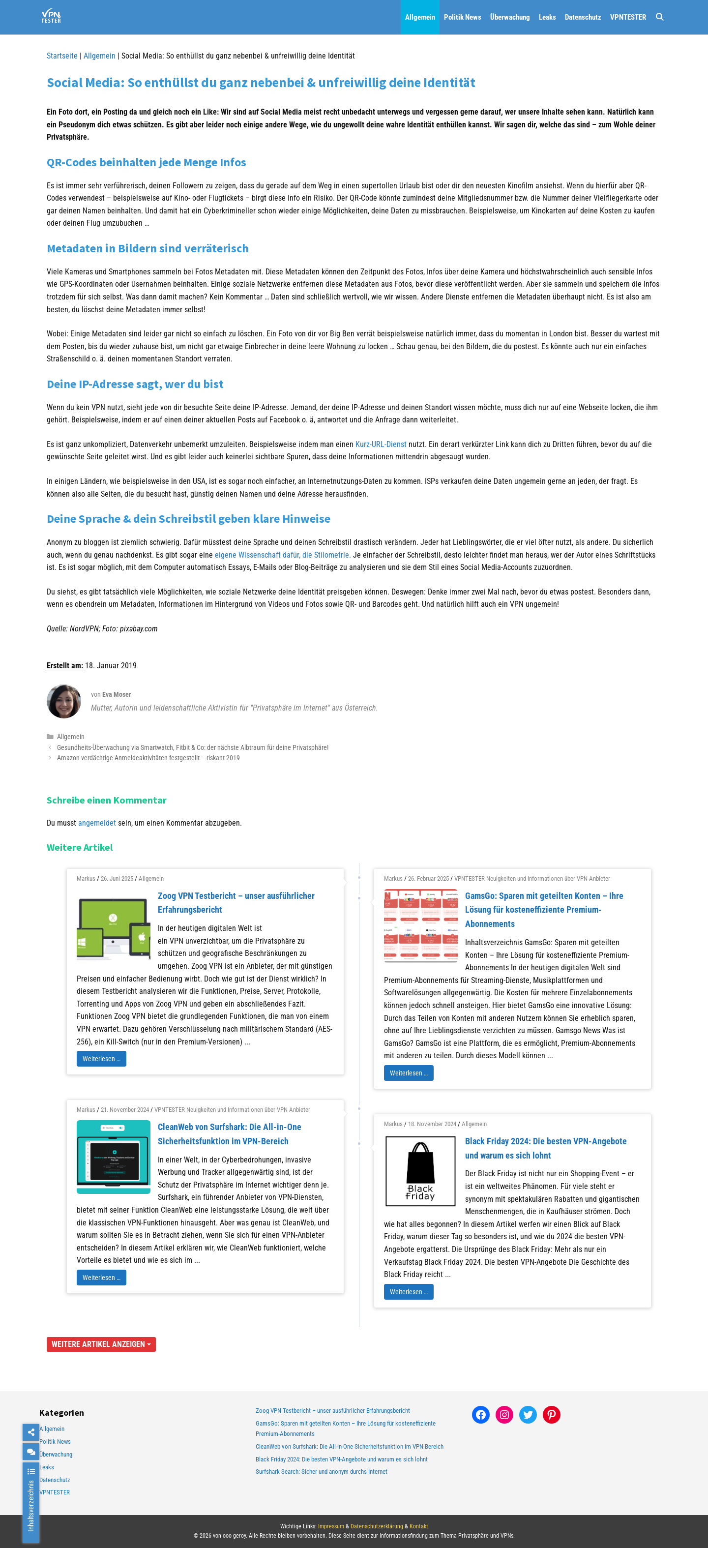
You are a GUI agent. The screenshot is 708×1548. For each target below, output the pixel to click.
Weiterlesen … (101, 1059)
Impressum (331, 1526)
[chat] (31, 1451)
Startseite (62, 55)
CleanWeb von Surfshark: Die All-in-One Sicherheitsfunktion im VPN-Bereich (349, 1446)
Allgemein (420, 17)
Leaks (547, 17)
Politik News (462, 17)
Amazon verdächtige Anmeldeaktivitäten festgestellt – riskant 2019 (148, 758)
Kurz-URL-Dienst (381, 444)
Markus (86, 878)
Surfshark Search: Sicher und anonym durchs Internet (321, 1471)
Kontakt (419, 1526)
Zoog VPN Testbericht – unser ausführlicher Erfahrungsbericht (333, 1410)
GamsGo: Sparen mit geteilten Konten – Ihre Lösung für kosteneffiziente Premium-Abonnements (544, 910)
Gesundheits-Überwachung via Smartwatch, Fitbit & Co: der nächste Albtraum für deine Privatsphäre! (192, 747)
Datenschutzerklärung (377, 1526)
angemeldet (97, 823)
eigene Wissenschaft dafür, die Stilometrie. (282, 555)
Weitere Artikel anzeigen (101, 1344)
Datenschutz (583, 17)
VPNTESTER (628, 17)
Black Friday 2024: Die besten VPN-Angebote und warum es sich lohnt (342, 1459)
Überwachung (510, 17)
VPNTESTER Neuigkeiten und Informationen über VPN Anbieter (532, 878)
